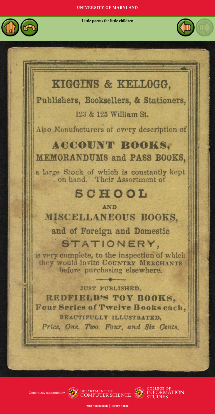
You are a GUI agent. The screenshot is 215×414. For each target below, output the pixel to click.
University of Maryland (107, 8)
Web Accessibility (97, 405)
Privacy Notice (119, 405)
